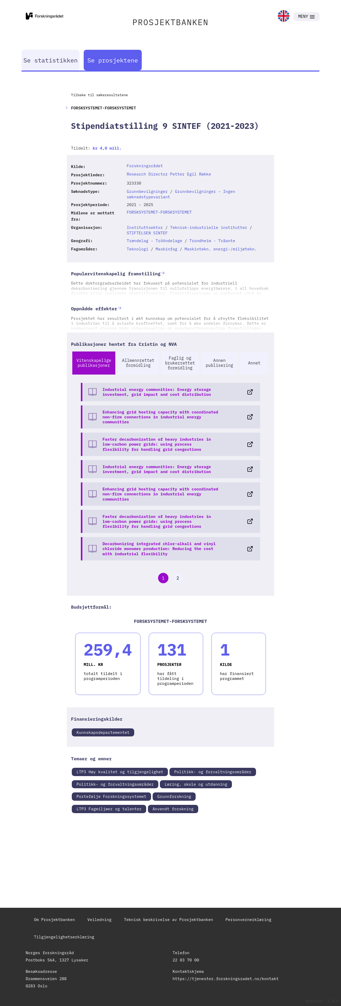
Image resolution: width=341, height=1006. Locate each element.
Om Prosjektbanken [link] (54, 919)
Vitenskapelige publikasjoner (93, 363)
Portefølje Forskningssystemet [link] (111, 796)
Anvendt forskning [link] (173, 808)
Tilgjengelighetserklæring (64, 936)
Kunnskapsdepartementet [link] (103, 732)
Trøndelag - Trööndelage (154, 240)
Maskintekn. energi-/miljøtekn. (220, 248)
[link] (283, 16)
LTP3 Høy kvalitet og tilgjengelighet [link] (119, 771)
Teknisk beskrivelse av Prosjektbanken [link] (168, 919)
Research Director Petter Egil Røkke (169, 174)
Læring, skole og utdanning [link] (196, 784)
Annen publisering (219, 363)
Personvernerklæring (248, 919)
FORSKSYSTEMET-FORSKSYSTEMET (159, 212)
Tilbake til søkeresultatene (99, 95)
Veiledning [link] (99, 919)
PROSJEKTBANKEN (170, 22)
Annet (254, 362)
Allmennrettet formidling (138, 363)
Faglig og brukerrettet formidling (180, 362)
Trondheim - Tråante (212, 240)
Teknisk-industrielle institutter (208, 227)
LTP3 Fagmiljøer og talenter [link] (108, 808)
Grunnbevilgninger (147, 191)
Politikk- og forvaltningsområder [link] (212, 771)
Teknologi (137, 248)
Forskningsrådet (145, 165)
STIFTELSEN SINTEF (147, 232)
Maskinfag (166, 248)
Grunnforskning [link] (174, 796)
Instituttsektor (145, 227)
